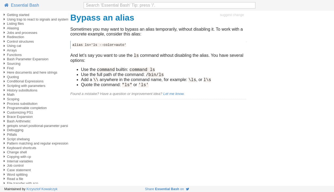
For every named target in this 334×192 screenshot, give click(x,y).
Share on (167, 189)
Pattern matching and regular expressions (38, 143)
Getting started (18, 15)
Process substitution (22, 104)
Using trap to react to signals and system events (43, 19)
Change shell (17, 152)
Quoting (13, 77)
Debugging (15, 130)
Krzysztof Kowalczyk (42, 189)
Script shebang (18, 139)
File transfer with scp (22, 183)
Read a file (15, 179)
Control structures (20, 41)
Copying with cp (19, 157)
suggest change (232, 15)
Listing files (15, 24)
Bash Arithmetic (19, 121)
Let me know (173, 98)
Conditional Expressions (25, 81)
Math (10, 95)
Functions (14, 55)
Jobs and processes (22, 33)
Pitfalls (12, 135)
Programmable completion (27, 108)
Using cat (14, 46)
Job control (15, 165)
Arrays (12, 50)
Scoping (13, 99)
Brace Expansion (20, 117)
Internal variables (20, 161)
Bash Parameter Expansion (27, 59)
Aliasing (13, 28)
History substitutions (22, 90)
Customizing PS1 (20, 112)
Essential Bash (21, 5)
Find (10, 68)
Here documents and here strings (32, 72)
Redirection (15, 37)
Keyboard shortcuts (21, 148)
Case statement (19, 170)
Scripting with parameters (26, 86)
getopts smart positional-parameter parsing (39, 126)
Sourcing (14, 64)
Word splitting (17, 175)
